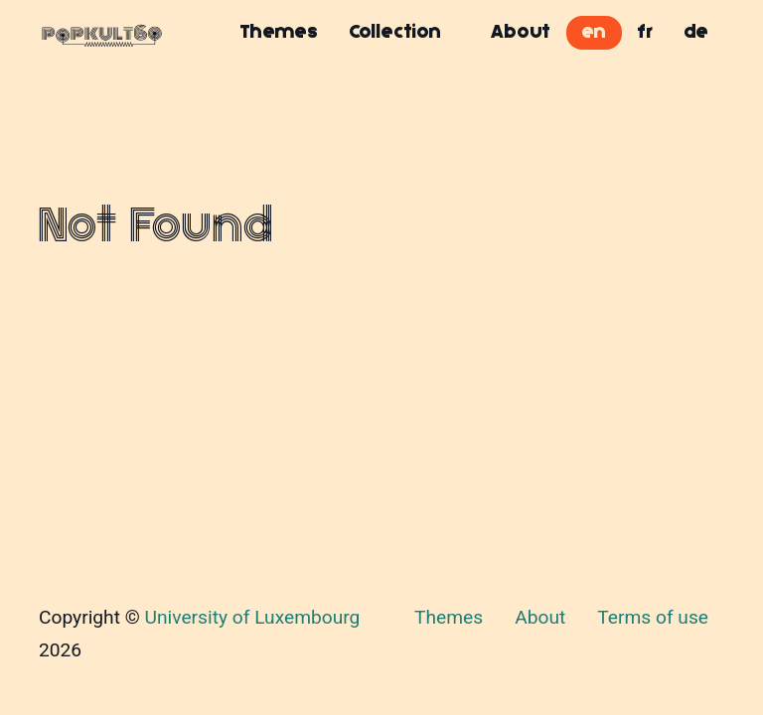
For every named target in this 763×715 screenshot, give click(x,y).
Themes (279, 32)
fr (645, 32)
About (520, 32)
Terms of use (652, 617)
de (696, 32)
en (594, 32)
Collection (395, 32)
